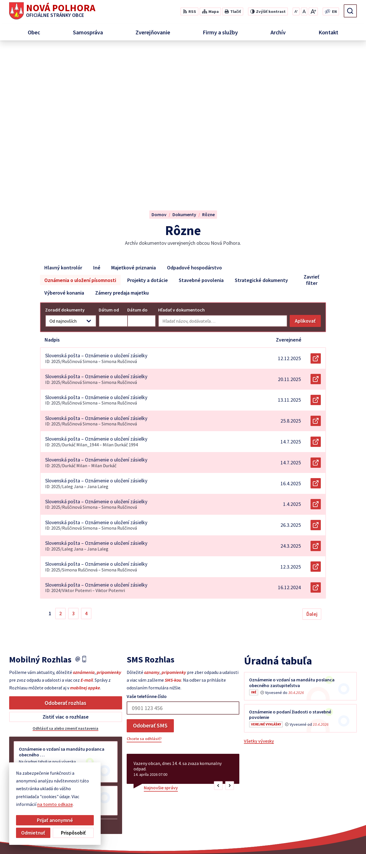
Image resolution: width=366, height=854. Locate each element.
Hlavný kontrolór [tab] (63, 120)
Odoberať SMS (150, 578)
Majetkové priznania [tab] (133, 120)
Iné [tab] (96, 120)
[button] (218, 638)
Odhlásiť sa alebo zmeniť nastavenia (65, 581)
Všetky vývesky (259, 594)
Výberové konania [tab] (64, 145)
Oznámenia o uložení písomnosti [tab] (80, 132)
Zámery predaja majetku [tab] (122, 145)
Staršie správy (28, 678)
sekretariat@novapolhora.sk (327, 806)
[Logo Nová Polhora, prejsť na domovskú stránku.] (52, 10)
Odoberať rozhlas (65, 555)
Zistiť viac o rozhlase (66, 569)
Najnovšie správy (161, 640)
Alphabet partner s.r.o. (189, 838)
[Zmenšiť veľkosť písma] (296, 11)
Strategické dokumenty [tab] (261, 132)
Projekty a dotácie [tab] (147, 132)
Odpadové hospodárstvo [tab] (194, 120)
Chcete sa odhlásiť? (144, 591)
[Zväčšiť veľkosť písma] (313, 11)
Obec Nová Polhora (268, 838)
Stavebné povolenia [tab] (201, 132)
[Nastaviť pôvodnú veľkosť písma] (304, 11)
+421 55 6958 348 (314, 799)
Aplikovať (308, 175)
